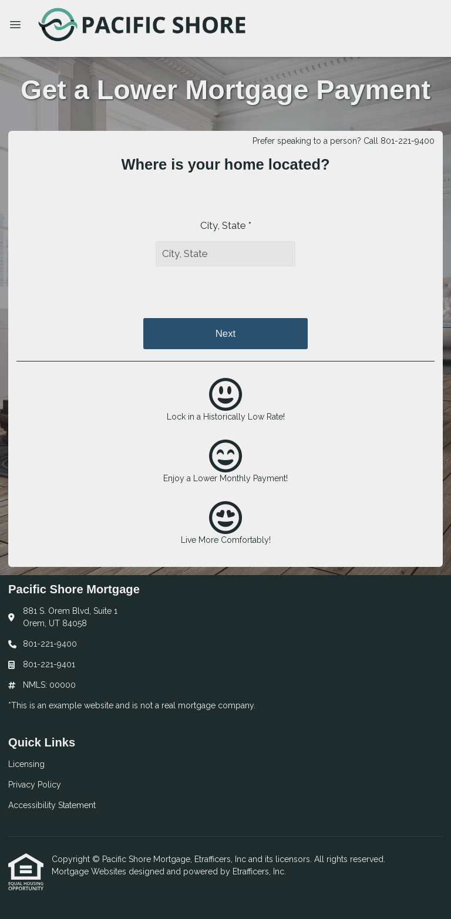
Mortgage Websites (90, 871)
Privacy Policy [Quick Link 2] (34, 784)
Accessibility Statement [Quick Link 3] (52, 805)
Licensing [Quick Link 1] (26, 764)
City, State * (225, 225)
